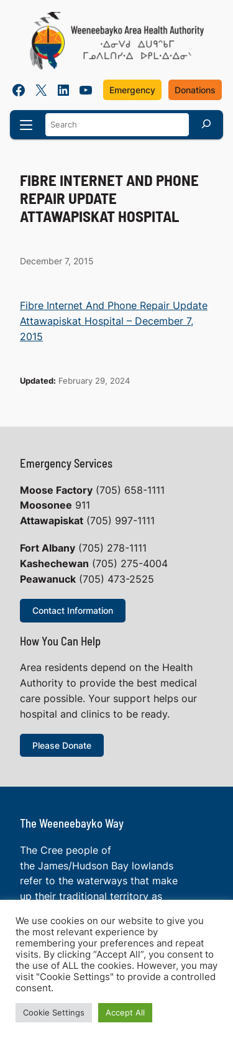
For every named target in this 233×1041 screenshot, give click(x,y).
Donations (195, 90)
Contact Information (72, 610)
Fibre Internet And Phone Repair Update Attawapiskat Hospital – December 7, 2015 (114, 321)
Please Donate (61, 745)
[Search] (206, 123)
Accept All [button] (125, 1012)
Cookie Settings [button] (54, 1012)
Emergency (132, 90)
